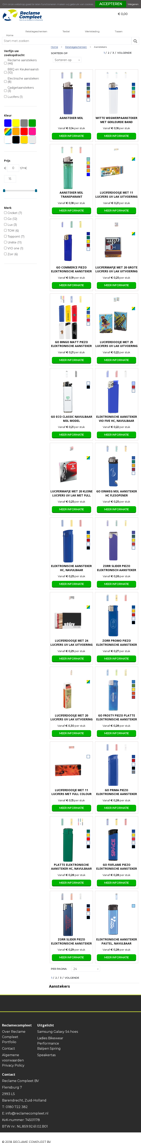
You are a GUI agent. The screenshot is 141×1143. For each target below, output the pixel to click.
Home (9, 35)
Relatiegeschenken (36, 31)
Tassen (118, 31)
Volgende (124, 52)
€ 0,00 (123, 14)
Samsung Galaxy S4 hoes (57, 1032)
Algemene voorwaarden (13, 1057)
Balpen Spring (49, 1048)
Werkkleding (92, 31)
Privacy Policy (13, 1065)
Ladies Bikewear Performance (50, 1040)
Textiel (66, 31)
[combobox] (66, 41)
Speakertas (46, 1055)
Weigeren (133, 4)
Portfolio (9, 1042)
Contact (8, 1048)
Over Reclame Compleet (13, 1034)
